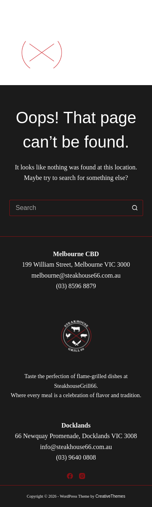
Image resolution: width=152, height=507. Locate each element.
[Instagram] (82, 476)
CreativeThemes (110, 496)
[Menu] (136, 53)
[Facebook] (70, 476)
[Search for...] (68, 208)
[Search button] (135, 208)
